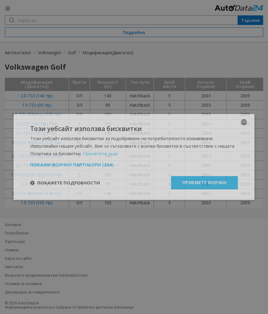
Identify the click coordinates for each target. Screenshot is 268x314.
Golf (72, 52)
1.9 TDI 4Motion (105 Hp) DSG (36, 144)
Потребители (17, 233)
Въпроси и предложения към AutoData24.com (46, 275)
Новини (12, 250)
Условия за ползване (23, 284)
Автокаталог (18, 52)
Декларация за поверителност (32, 292)
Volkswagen (49, 52)
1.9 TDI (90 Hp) (36, 105)
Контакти (13, 225)
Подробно (134, 32)
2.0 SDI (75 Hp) (36, 184)
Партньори (15, 241)
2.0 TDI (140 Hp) (37, 96)
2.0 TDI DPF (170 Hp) (37, 165)
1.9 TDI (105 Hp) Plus (36, 124)
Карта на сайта (18, 258)
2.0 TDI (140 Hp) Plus (36, 133)
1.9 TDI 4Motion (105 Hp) (36, 114)
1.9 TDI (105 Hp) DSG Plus (36, 174)
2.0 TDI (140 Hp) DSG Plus (36, 156)
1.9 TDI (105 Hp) (37, 203)
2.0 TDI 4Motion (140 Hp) (36, 193)
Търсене (250, 20)
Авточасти (14, 267)
